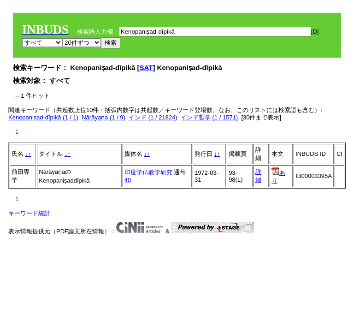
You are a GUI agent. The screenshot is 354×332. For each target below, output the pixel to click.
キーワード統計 (29, 213)
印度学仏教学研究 (148, 172)
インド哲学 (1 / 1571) (209, 117)
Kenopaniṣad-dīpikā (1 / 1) (43, 117)
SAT (146, 67)
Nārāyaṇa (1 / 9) (103, 117)
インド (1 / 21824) (153, 117)
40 (127, 180)
